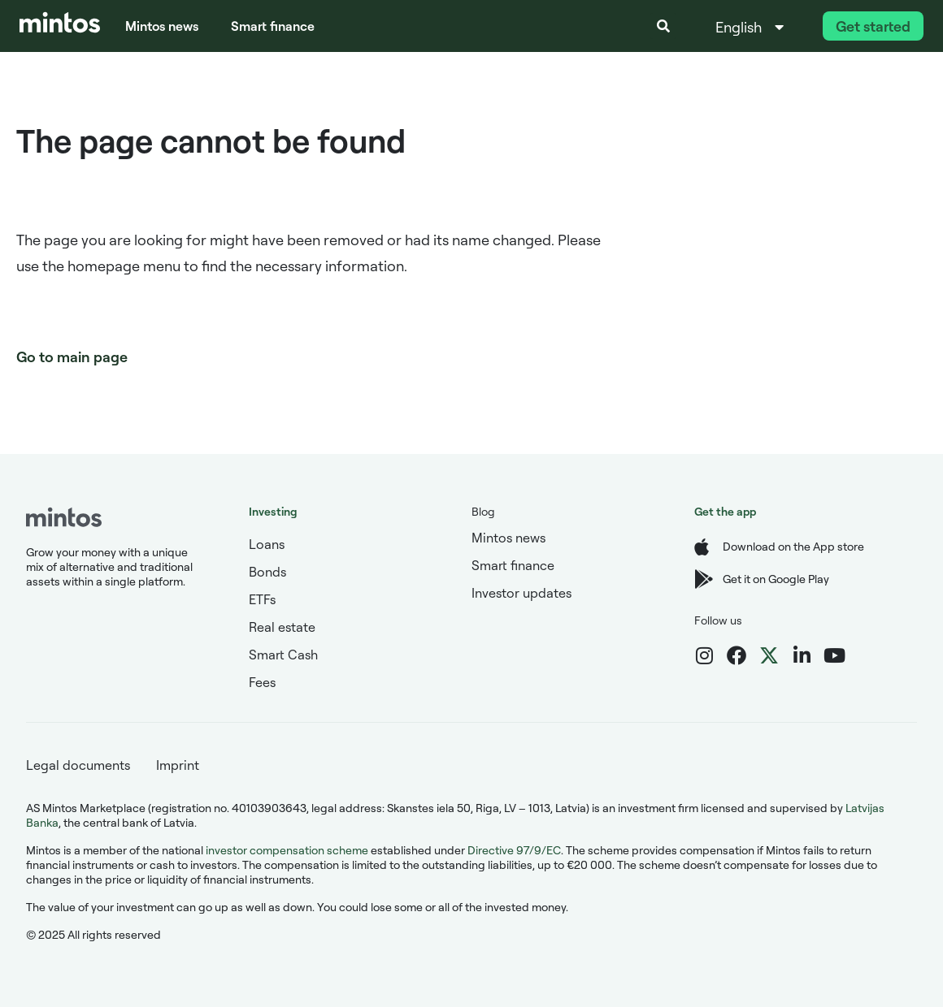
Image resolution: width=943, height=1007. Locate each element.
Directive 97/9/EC (514, 850)
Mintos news (161, 26)
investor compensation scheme (287, 850)
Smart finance (273, 26)
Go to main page (72, 356)
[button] (663, 26)
